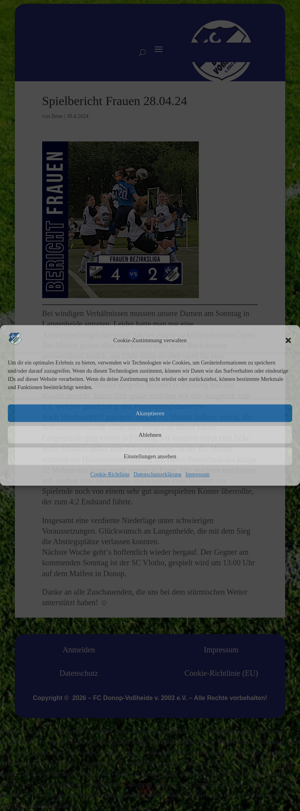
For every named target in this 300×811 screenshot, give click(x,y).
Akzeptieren (150, 413)
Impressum (197, 475)
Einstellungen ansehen (150, 456)
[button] (288, 340)
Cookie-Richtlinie (109, 475)
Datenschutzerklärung (158, 475)
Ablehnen (150, 435)
